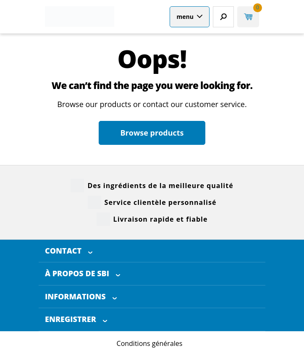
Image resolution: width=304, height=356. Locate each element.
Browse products (151, 133)
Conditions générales (150, 343)
